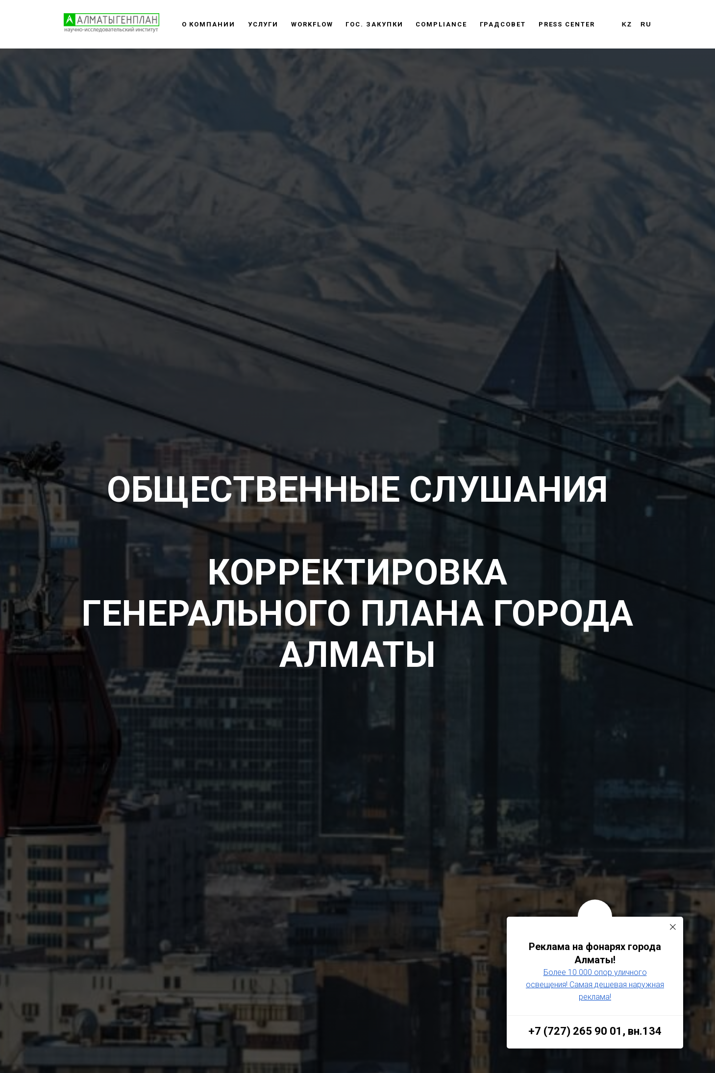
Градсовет (503, 24)
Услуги (263, 24)
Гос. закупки (374, 24)
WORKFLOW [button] (312, 24)
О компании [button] (208, 24)
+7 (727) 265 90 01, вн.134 (595, 1031)
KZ (627, 24)
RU (646, 24)
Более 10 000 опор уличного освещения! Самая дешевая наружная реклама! (595, 984)
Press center (567, 24)
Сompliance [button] (441, 24)
